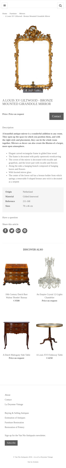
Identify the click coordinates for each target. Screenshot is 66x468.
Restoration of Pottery (14, 427)
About (7, 395)
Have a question (10, 217)
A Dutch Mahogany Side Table (16, 355)
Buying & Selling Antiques (17, 413)
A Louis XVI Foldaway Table (49, 355)
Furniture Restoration (14, 422)
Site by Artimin (33, 462)
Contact (56, 116)
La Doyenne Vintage (14, 404)
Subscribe (11, 443)
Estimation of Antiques (15, 418)
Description (7, 127)
